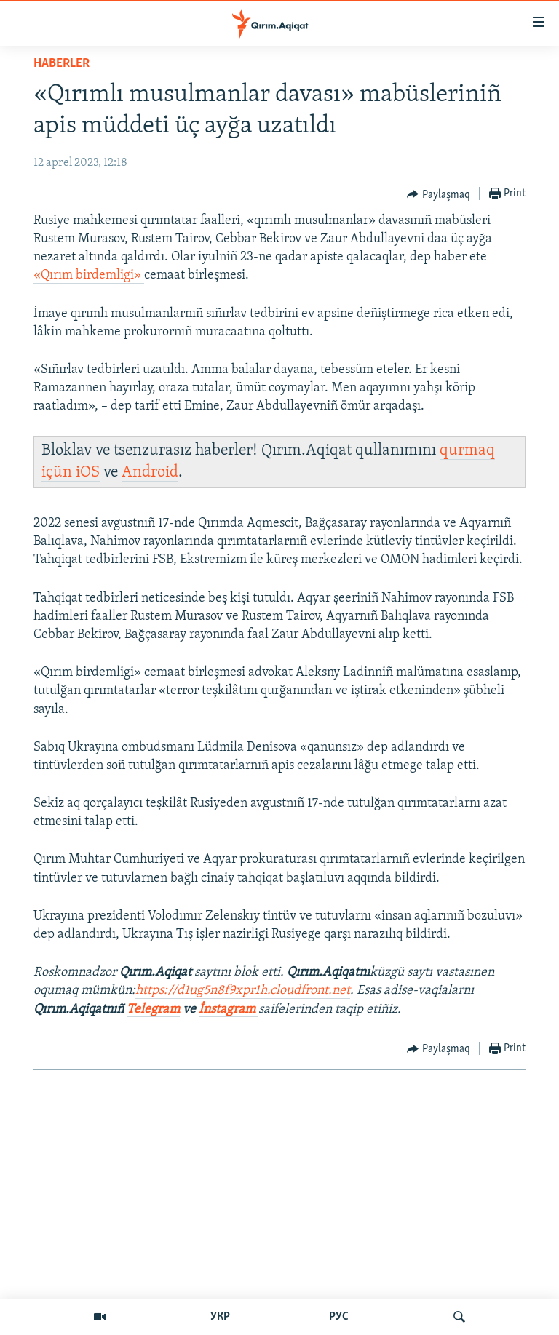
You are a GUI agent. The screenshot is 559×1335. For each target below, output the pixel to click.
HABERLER (61, 64)
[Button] (438, 194)
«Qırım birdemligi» (88, 275)
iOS (88, 472)
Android (150, 472)
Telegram (153, 1009)
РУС (339, 1317)
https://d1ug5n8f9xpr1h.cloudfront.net (242, 990)
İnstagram (228, 1009)
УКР (220, 1317)
